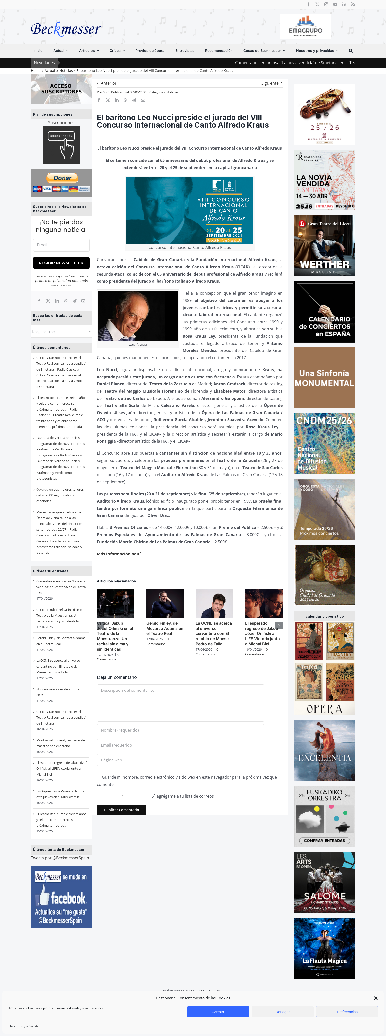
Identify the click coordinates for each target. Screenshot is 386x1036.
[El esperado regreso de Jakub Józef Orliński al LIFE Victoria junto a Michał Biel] (264, 592)
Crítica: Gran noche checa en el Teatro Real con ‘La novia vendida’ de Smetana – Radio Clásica (61, 363)
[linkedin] (344, 4)
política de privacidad (53, 281)
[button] (375, 998)
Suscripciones (61, 122)
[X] (48, 300)
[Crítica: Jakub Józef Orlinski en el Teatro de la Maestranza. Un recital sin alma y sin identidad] (115, 592)
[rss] (353, 4)
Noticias (172, 92)
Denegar (282, 1012)
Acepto (218, 1012)
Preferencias (347, 1012)
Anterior (108, 83)
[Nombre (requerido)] (180, 730)
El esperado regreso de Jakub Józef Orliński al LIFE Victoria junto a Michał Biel (61, 768)
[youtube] (335, 4)
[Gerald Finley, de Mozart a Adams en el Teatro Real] (165, 592)
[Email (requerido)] (180, 745)
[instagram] (326, 4)
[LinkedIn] (57, 300)
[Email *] (61, 245)
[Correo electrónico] (83, 300)
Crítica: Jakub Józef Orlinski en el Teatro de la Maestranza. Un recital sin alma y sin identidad (59, 615)
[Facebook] (39, 300)
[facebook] (308, 4)
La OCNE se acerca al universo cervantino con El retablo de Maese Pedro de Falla (58, 666)
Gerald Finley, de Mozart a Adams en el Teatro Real (164, 628)
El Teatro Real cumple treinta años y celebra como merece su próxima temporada (59, 421)
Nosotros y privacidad (25, 1026)
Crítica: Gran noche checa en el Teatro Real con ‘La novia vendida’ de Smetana (61, 381)
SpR (106, 92)
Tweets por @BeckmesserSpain (60, 858)
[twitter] (317, 4)
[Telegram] (74, 300)
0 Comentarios (108, 657)
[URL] (180, 760)
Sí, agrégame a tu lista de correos (156, 796)
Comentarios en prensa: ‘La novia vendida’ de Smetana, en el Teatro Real (313, 62)
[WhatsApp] (66, 300)
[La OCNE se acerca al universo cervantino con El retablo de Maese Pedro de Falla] (214, 592)
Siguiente (270, 83)
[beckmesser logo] (66, 18)
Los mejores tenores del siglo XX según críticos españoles (60, 495)
